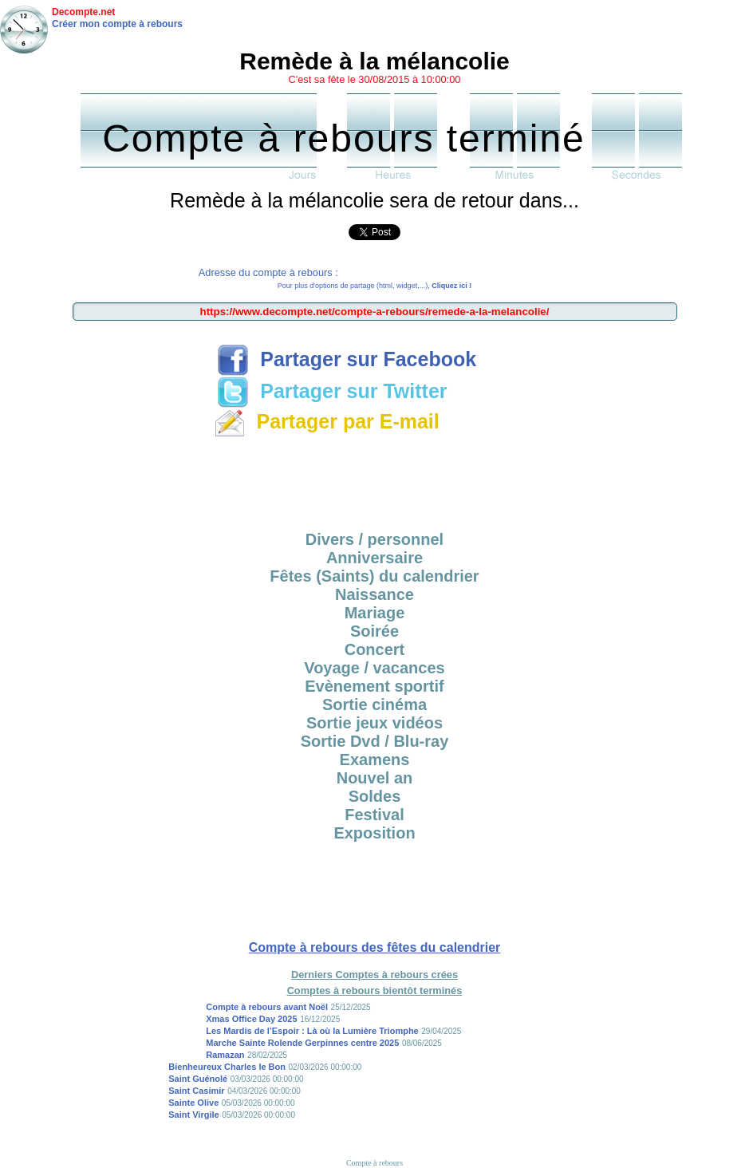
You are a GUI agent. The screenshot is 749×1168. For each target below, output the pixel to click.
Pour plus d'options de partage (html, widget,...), (374, 286)
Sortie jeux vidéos (374, 723)
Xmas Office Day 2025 (251, 1019)
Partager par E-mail (327, 421)
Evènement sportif (374, 686)
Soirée (374, 631)
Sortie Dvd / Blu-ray (375, 741)
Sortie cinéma (374, 704)
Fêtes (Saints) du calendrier (374, 576)
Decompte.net (83, 12)
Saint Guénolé (197, 1078)
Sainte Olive (193, 1102)
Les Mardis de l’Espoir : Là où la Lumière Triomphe (312, 1031)
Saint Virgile (193, 1114)
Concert (375, 649)
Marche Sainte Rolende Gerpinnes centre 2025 (302, 1043)
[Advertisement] (375, 479)
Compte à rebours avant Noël (267, 1007)
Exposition (374, 833)
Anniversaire (374, 557)
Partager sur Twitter (332, 391)
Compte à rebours (374, 1162)
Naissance (374, 594)
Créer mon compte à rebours (117, 24)
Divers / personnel (374, 539)
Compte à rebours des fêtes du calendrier (375, 947)
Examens (375, 759)
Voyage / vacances (374, 668)
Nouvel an (375, 778)
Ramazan (225, 1054)
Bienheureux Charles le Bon (227, 1066)
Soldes (375, 796)
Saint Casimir (196, 1090)
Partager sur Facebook (346, 359)
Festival (374, 814)
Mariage (375, 612)
